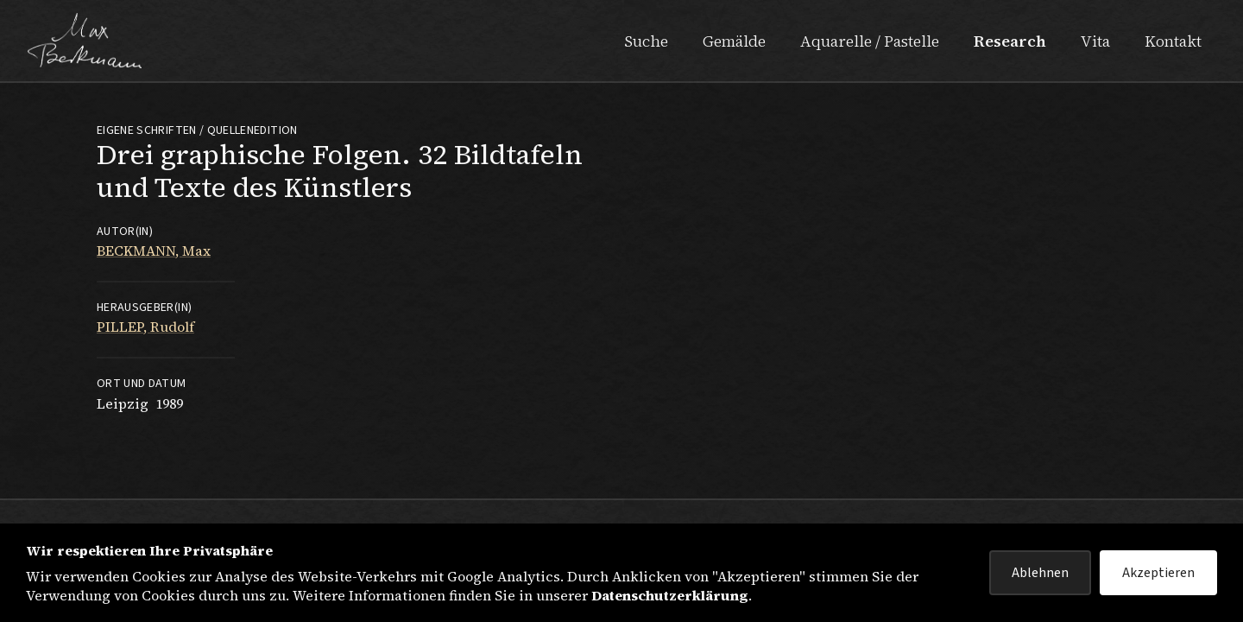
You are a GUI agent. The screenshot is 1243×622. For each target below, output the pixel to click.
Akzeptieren (1158, 572)
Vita (1095, 41)
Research (1010, 41)
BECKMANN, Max (154, 250)
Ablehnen (1040, 572)
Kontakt (1173, 41)
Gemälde (734, 41)
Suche (646, 41)
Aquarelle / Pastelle (869, 41)
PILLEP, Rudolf (145, 326)
